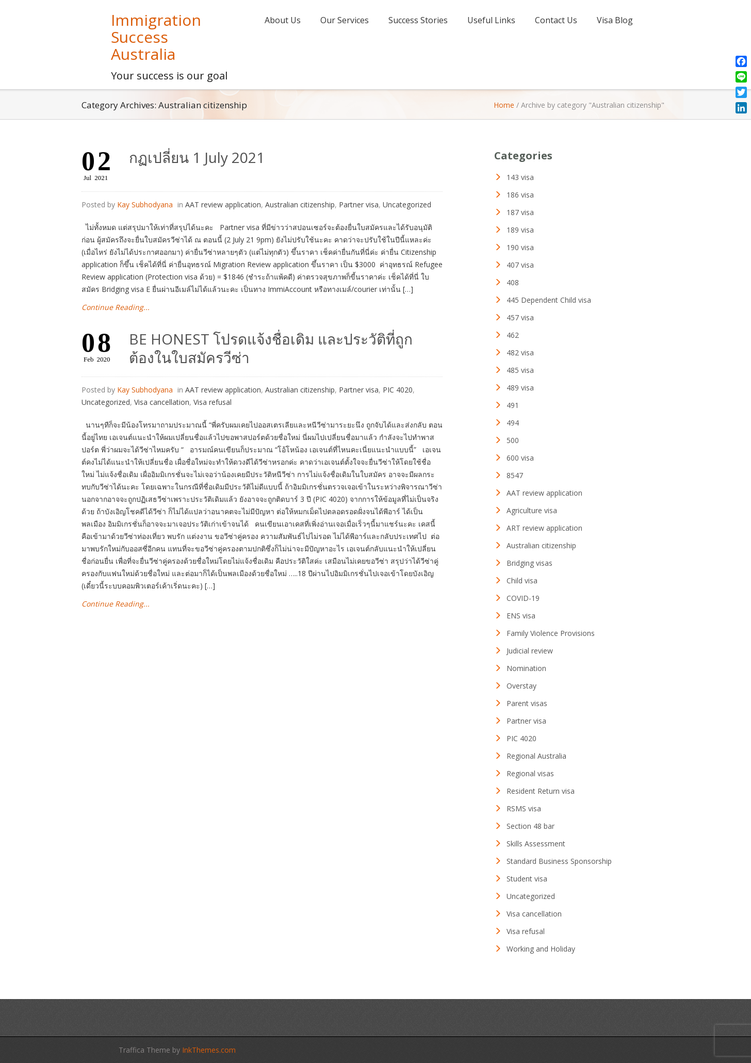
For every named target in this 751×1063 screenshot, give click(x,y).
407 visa (520, 265)
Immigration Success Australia (156, 36)
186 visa (520, 195)
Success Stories (418, 20)
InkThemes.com (209, 1050)
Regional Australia (536, 756)
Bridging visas (529, 563)
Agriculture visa (532, 510)
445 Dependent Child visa (549, 300)
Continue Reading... (115, 307)
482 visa (520, 352)
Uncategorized (407, 204)
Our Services (344, 20)
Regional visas (530, 773)
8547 (515, 475)
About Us (283, 20)
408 (513, 282)
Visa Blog (615, 20)
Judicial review (530, 651)
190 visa (520, 247)
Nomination (526, 668)
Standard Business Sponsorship (559, 861)
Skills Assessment (536, 843)
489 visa (520, 388)
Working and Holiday (541, 949)
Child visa (522, 580)
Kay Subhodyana (145, 204)
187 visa (520, 212)
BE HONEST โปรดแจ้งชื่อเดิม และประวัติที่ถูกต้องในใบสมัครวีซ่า (271, 348)
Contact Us (556, 20)
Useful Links (491, 20)
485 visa (520, 370)
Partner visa (359, 204)
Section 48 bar (530, 826)
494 (513, 423)
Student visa (527, 879)
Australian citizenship (300, 204)
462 (513, 335)
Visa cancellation (161, 402)
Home (504, 105)
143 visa (520, 177)
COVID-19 (523, 598)
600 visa (520, 458)
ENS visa (521, 615)
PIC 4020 (398, 390)
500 (513, 440)
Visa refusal (212, 402)
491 (513, 405)
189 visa (520, 230)
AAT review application (223, 204)
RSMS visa (524, 808)
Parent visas (527, 703)
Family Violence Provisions (551, 633)
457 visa (520, 317)
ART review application (544, 528)
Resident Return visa (541, 791)
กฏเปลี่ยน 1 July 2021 (197, 157)
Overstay (521, 686)
